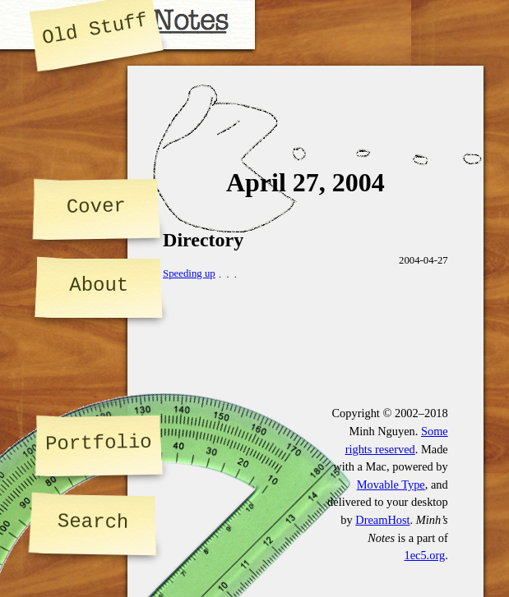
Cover (95, 206)
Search (93, 522)
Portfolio (98, 443)
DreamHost (382, 519)
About (98, 285)
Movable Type (391, 484)
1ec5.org (424, 555)
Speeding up (189, 273)
